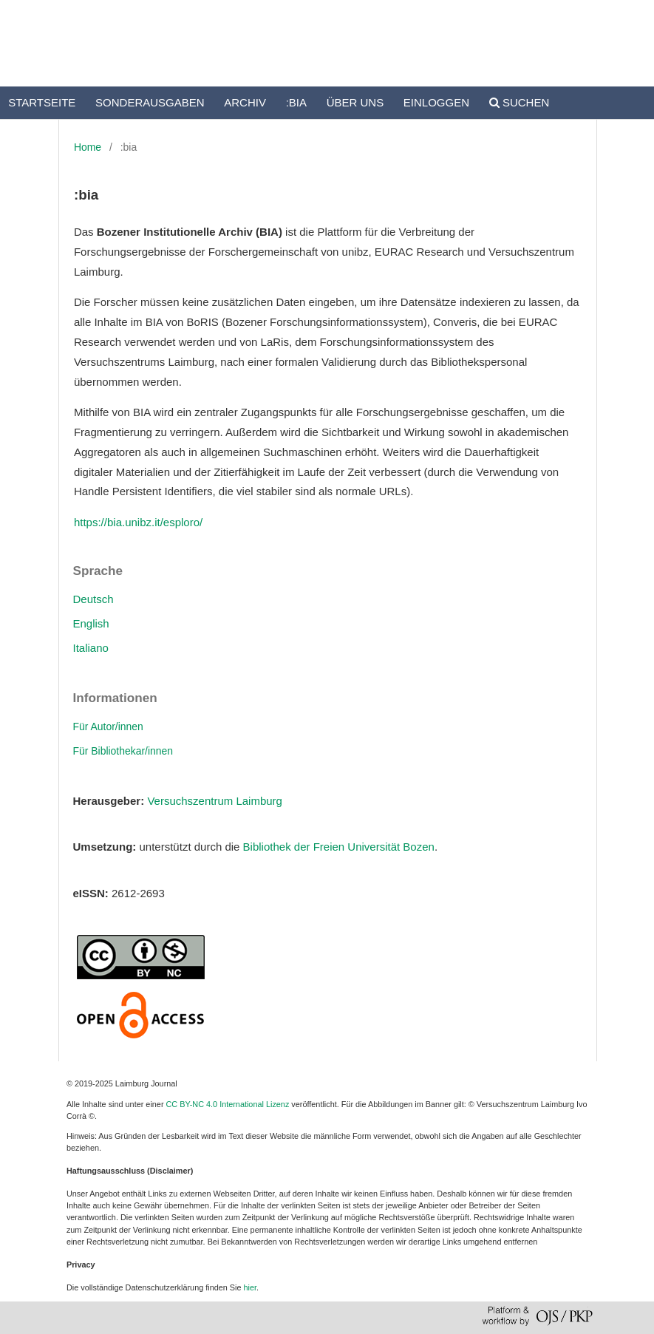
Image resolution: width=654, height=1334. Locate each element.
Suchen (519, 102)
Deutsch (93, 599)
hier (250, 1287)
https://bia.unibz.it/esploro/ (138, 522)
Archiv (245, 102)
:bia (296, 102)
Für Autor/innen (108, 726)
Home (87, 147)
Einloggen (436, 102)
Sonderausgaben (150, 102)
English (91, 623)
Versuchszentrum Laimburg (214, 800)
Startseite (41, 102)
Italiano (91, 648)
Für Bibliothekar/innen (123, 751)
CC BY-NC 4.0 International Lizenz (228, 1104)
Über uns (355, 102)
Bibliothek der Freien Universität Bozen (339, 846)
